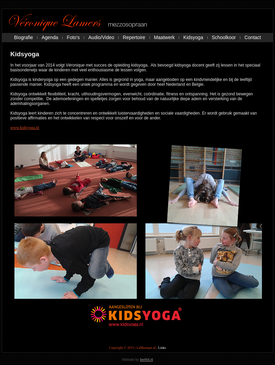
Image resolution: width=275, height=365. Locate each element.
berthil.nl (146, 360)
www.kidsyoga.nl (24, 127)
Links (162, 348)
